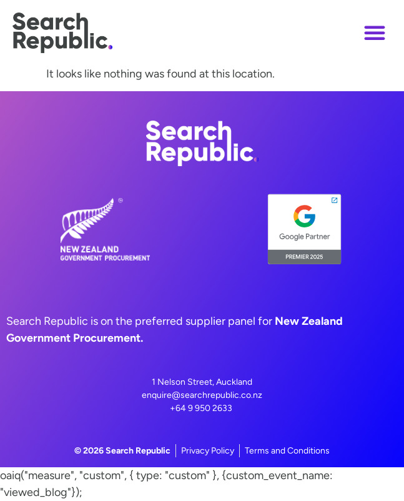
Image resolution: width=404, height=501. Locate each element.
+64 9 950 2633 (201, 408)
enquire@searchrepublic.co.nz (202, 395)
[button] (375, 32)
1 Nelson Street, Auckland (202, 382)
